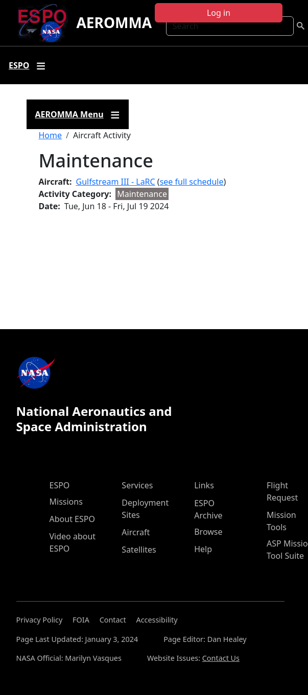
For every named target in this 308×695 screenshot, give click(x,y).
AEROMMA (114, 22)
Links (204, 485)
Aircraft (136, 532)
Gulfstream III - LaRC (115, 181)
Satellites (139, 549)
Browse (208, 531)
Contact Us (221, 658)
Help (203, 549)
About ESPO (72, 519)
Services (137, 485)
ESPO (60, 485)
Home (50, 135)
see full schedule (192, 181)
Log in (218, 12)
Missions (66, 501)
